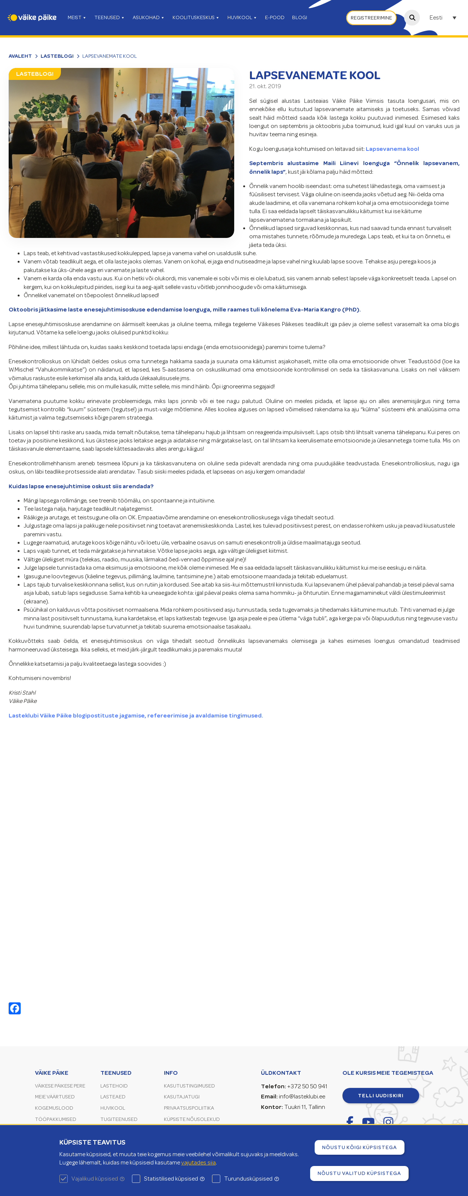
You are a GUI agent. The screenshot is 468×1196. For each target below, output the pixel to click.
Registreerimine (371, 18)
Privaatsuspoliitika (189, 1108)
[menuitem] (443, 17)
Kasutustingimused (189, 1086)
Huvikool (112, 1108)
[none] (443, 17)
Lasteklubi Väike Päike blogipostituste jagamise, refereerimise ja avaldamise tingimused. (136, 715)
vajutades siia (198, 1162)
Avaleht (20, 56)
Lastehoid (114, 1086)
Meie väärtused (55, 1097)
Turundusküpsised (251, 1178)
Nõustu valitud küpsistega (359, 1173)
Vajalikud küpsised (97, 1178)
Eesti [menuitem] (436, 18)
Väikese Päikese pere (60, 1086)
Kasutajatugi (182, 1097)
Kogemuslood (54, 1108)
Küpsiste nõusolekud (192, 1119)
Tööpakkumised (55, 1119)
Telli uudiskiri (381, 1095)
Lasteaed (113, 1097)
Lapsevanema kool (392, 149)
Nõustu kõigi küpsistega (359, 1147)
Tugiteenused (119, 1119)
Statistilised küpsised (174, 1178)
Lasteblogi (57, 56)
